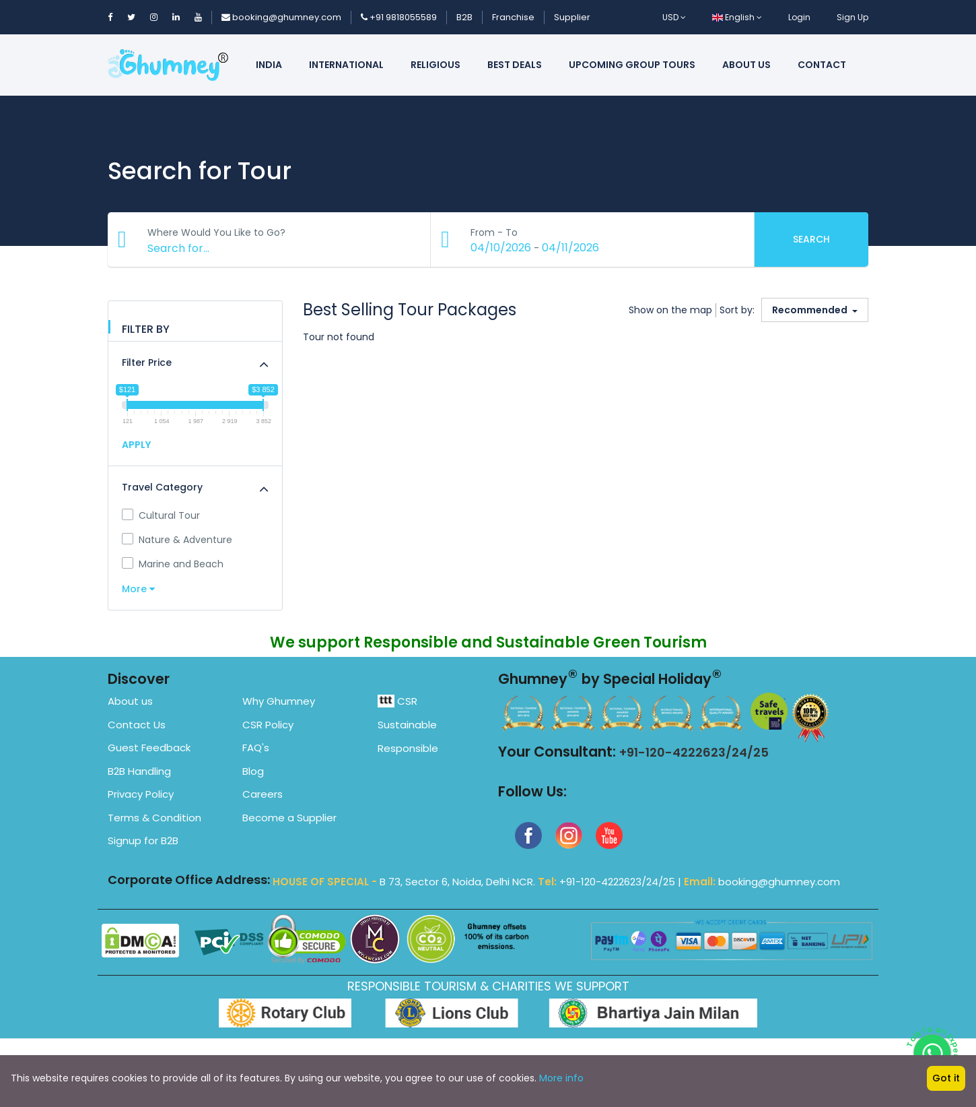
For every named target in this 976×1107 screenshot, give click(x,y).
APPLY (136, 444)
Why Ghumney (278, 701)
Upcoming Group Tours (632, 64)
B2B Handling (139, 771)
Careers (262, 794)
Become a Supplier (289, 818)
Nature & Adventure (177, 539)
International (346, 64)
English (737, 17)
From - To (494, 232)
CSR (397, 701)
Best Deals (514, 64)
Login (799, 17)
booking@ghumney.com (281, 17)
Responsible (408, 748)
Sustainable (407, 725)
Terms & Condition (154, 818)
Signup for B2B (143, 840)
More (138, 589)
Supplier (572, 17)
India (269, 64)
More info (561, 1078)
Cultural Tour (161, 515)
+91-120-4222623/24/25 (694, 752)
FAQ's (255, 747)
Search (811, 239)
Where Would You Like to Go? (217, 232)
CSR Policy (267, 725)
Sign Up (852, 17)
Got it (946, 1078)
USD (674, 17)
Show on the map (670, 310)
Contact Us (137, 725)
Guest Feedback (149, 747)
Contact (822, 64)
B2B (464, 17)
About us (746, 64)
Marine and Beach (172, 564)
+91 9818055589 (399, 17)
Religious (435, 64)
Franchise (513, 17)
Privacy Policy (141, 794)
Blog (253, 771)
